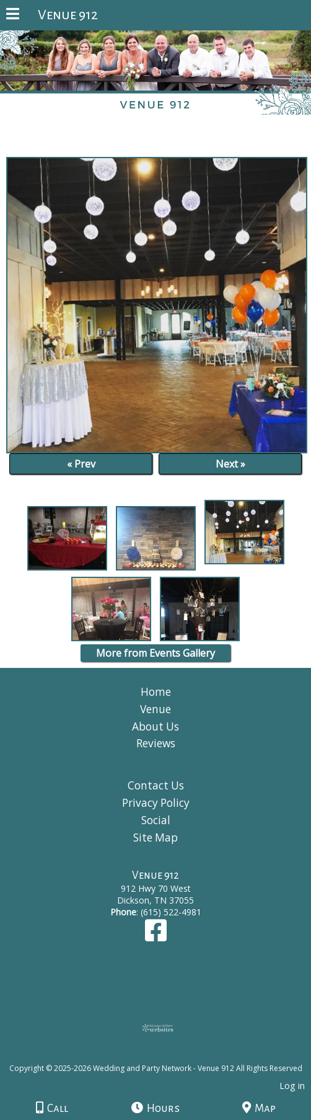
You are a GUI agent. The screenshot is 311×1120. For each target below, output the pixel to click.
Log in (292, 1085)
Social (155, 820)
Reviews (155, 743)
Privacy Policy (156, 803)
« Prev (81, 464)
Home (156, 692)
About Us (155, 726)
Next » (230, 464)
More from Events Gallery (155, 653)
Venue (155, 709)
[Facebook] (156, 936)
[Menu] (12, 15)
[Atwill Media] (166, 1054)
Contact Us (156, 785)
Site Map (155, 837)
